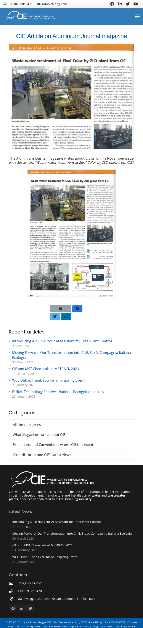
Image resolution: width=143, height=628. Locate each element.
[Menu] (137, 16)
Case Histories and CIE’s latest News (42, 454)
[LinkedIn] (120, 4)
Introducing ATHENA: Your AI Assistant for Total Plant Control (62, 341)
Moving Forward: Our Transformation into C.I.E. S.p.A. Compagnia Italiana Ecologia (72, 533)
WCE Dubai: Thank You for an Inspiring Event (48, 380)
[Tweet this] (55, 316)
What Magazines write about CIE (39, 434)
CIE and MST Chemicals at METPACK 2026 (45, 368)
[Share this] (77, 308)
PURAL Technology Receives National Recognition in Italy (58, 391)
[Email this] (60, 308)
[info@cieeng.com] (13, 583)
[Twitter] (128, 4)
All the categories (27, 424)
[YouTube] (136, 4)
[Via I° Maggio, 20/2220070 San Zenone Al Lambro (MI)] (13, 599)
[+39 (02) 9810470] (13, 591)
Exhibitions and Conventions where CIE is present (53, 444)
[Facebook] (112, 4)
